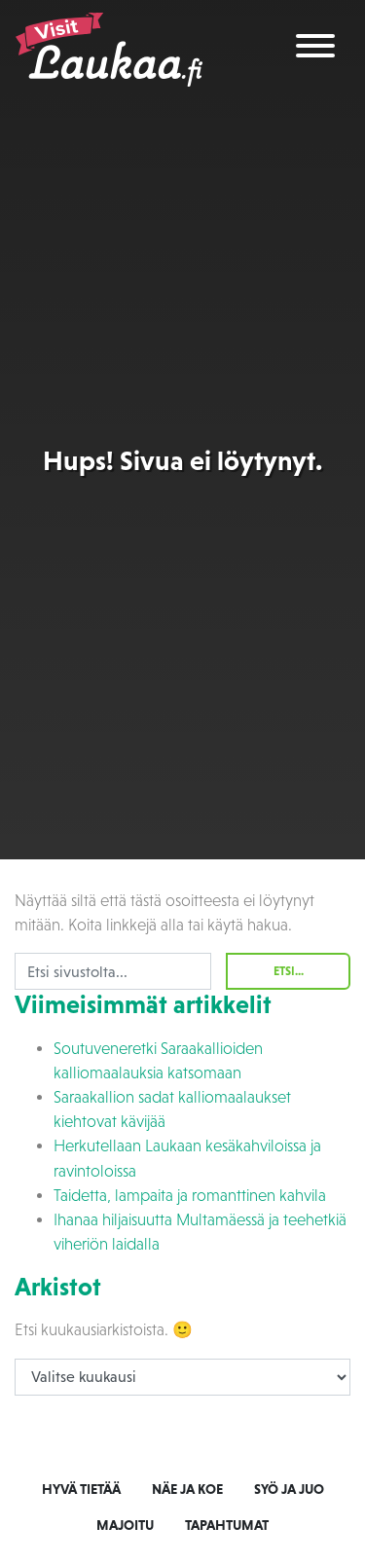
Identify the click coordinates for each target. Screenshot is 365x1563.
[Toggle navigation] (315, 49)
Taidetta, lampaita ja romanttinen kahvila (190, 1195)
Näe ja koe (187, 1489)
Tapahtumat (227, 1525)
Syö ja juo (289, 1489)
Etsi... (289, 971)
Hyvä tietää (81, 1489)
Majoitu (125, 1525)
